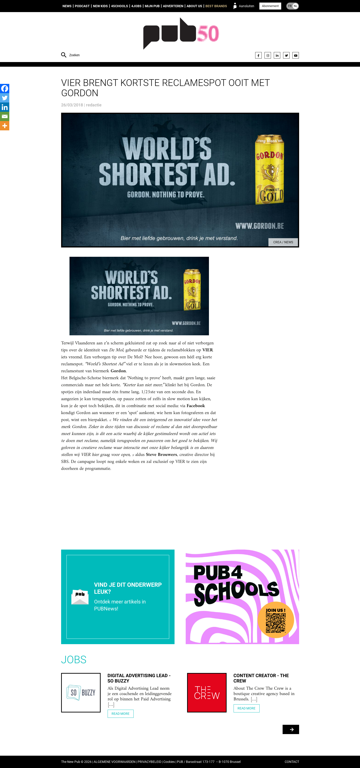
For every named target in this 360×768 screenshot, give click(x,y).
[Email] (4, 116)
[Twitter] (4, 97)
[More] (4, 125)
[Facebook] (4, 88)
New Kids (100, 6)
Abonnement (270, 6)
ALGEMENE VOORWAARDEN (114, 762)
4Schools (119, 6)
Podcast (82, 6)
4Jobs (136, 6)
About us (194, 6)
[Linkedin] (4, 107)
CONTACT (292, 762)
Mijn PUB (152, 6)
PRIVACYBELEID (149, 762)
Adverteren (173, 6)
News (67, 6)
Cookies (169, 762)
